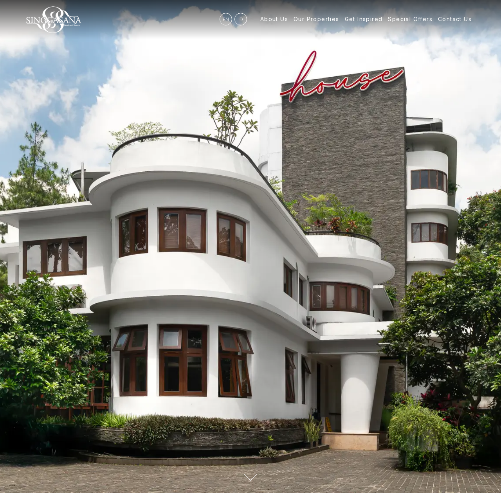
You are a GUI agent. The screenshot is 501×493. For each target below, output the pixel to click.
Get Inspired (364, 19)
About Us (274, 19)
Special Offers (410, 19)
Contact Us (455, 19)
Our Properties (316, 19)
